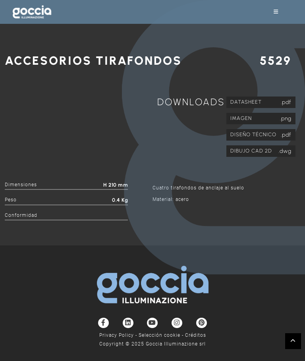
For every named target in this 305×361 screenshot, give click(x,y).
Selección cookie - (162, 335)
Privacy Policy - (119, 335)
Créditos (195, 335)
